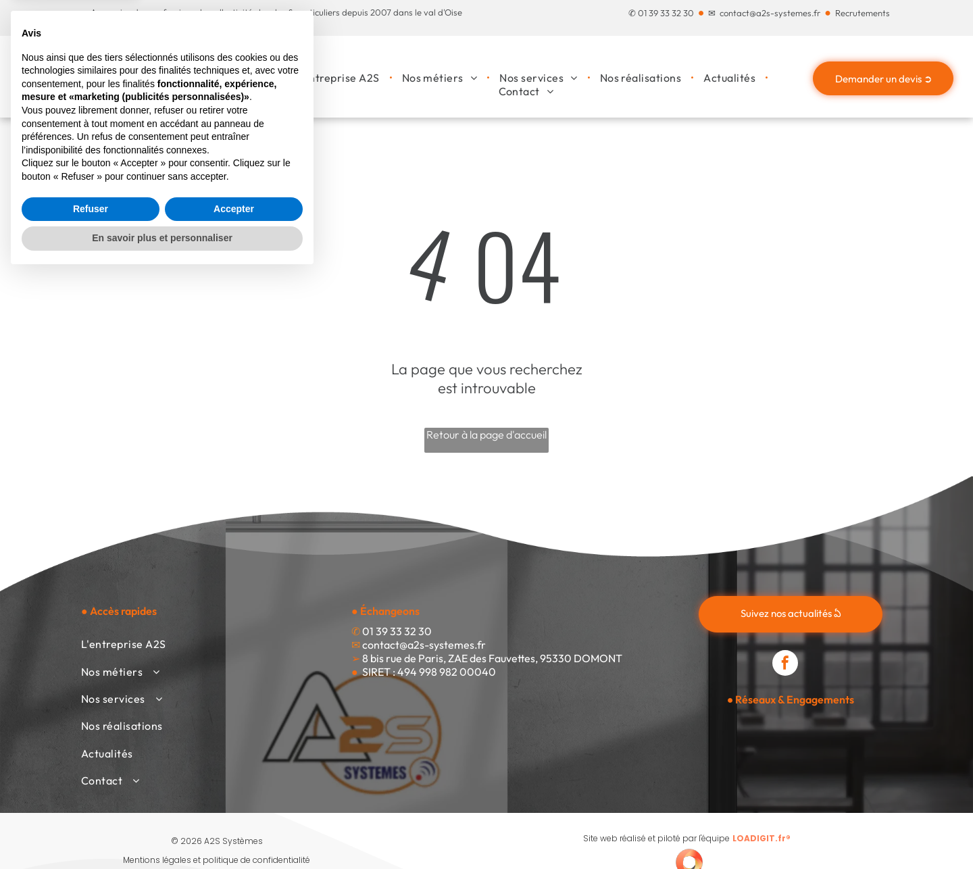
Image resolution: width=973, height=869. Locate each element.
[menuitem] (338, 77)
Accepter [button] (234, 802)
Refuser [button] (90, 802)
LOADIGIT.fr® (761, 838)
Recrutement (860, 12)
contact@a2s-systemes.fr (770, 12)
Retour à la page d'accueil (486, 434)
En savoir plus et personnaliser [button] (162, 831)
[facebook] (785, 664)
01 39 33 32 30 (666, 12)
